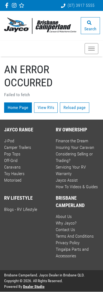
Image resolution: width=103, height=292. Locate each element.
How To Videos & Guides (77, 186)
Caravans (12, 167)
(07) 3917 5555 (81, 5)
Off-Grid (11, 160)
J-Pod (9, 140)
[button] (91, 48)
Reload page (74, 107)
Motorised (12, 180)
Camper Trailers (17, 147)
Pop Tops (12, 154)
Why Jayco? (66, 223)
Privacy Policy (68, 242)
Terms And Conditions (75, 236)
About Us (64, 216)
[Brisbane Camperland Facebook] (8, 5)
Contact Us (65, 229)
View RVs (46, 107)
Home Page (18, 107)
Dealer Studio (33, 286)
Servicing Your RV (71, 167)
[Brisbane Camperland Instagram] (15, 5)
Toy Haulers (14, 173)
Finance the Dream (72, 140)
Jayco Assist (67, 180)
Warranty (64, 173)
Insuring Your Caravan (75, 147)
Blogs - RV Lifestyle (20, 209)
